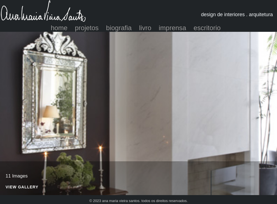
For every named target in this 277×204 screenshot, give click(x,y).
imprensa (172, 28)
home (59, 28)
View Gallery (22, 187)
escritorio (207, 28)
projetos (86, 28)
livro (145, 28)
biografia (119, 28)
